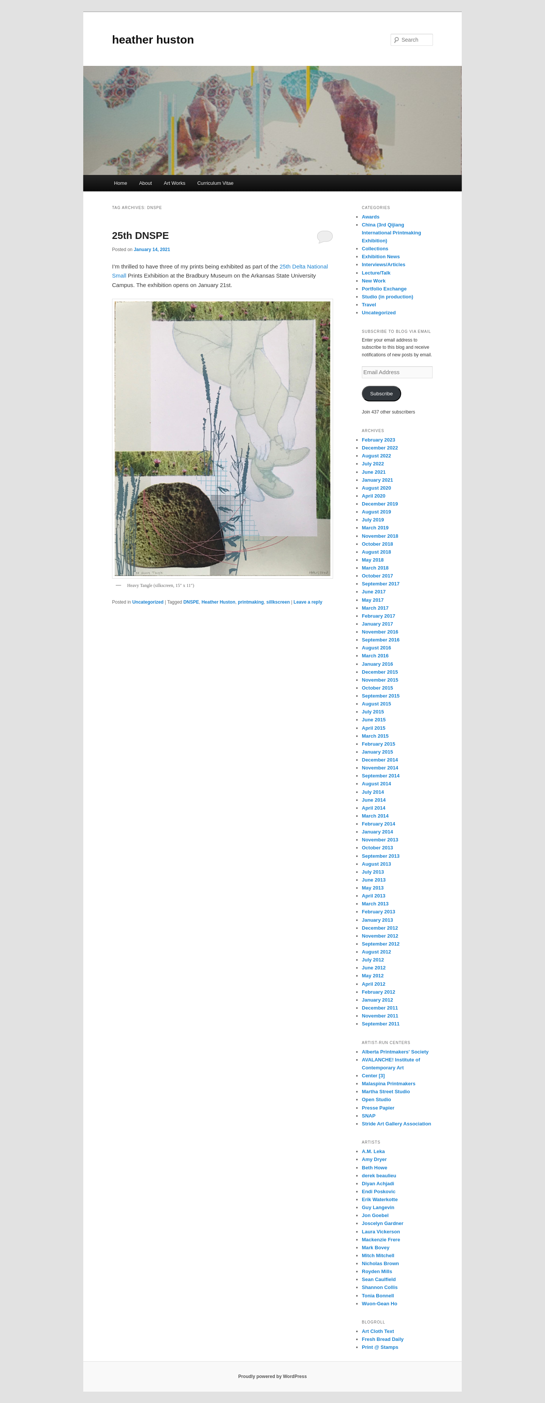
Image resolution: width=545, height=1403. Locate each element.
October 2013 (377, 848)
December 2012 (380, 928)
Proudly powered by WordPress (272, 1376)
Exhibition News (381, 256)
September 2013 (381, 856)
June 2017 (374, 592)
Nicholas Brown (380, 1263)
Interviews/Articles (383, 264)
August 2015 (376, 704)
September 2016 (381, 640)
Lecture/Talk (376, 273)
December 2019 (380, 504)
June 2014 (374, 800)
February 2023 (378, 440)
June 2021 (374, 472)
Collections (375, 248)
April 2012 (373, 984)
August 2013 (376, 864)
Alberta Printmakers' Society (395, 1052)
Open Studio (376, 1099)
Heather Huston (218, 602)
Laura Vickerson (381, 1231)
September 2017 (381, 584)
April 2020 (373, 496)
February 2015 (378, 744)
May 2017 (373, 600)
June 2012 (374, 968)
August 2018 (376, 552)
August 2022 (376, 456)
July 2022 (373, 464)
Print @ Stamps (380, 1347)
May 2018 (373, 560)
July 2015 (373, 712)
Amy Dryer (374, 1159)
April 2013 (373, 896)
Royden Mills (377, 1271)
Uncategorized (148, 602)
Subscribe (381, 393)
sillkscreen (278, 602)
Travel (369, 304)
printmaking (251, 602)
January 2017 (377, 624)
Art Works (174, 183)
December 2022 (380, 448)
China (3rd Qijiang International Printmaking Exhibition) (391, 232)
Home (120, 183)
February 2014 (378, 824)
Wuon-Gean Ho (379, 1303)
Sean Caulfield (379, 1279)
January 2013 (377, 920)
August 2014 (376, 784)
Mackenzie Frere (381, 1239)
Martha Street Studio (386, 1091)
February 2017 (378, 616)
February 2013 (378, 912)
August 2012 (376, 952)
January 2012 (377, 1000)
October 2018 (377, 544)
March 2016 (375, 656)
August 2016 (376, 648)
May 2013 (373, 888)
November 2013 (380, 840)
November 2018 (380, 536)
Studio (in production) (387, 297)
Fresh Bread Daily (383, 1339)
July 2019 (373, 520)
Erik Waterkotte (380, 1199)
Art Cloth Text (378, 1331)
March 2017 (375, 608)
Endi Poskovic (379, 1191)
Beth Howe (374, 1167)
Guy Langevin (378, 1207)
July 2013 (373, 872)
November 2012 (380, 936)
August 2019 (376, 512)
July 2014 (373, 792)
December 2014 (380, 760)
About (145, 183)
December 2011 (380, 1008)
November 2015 (380, 680)
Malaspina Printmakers (389, 1083)
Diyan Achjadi (378, 1183)
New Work (374, 281)
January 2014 (377, 832)
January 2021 (377, 480)
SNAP (368, 1116)
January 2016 (377, 664)
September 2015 (381, 696)
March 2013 (375, 904)
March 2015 (375, 736)
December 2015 (380, 672)
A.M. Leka (373, 1151)
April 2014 (373, 808)
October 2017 (377, 576)
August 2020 (376, 488)
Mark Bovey (375, 1247)
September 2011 (381, 1024)
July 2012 (373, 960)
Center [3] (373, 1075)
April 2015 (373, 728)
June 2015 (374, 720)
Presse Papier (378, 1108)
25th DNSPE (140, 235)
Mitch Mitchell (378, 1255)
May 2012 (373, 976)
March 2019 (375, 528)
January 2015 (377, 752)
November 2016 (380, 632)
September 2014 (381, 776)
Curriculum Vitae (215, 183)
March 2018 (375, 568)
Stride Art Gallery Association (396, 1124)
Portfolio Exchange (384, 289)
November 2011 (380, 1016)
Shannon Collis (380, 1287)
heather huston (153, 39)
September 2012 (381, 944)
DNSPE (191, 602)
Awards (371, 217)
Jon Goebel (375, 1215)
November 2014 (380, 768)
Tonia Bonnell (378, 1295)
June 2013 (374, 880)
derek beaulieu (379, 1175)
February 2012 (378, 992)
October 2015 (377, 688)
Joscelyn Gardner (382, 1223)
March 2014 (375, 816)
